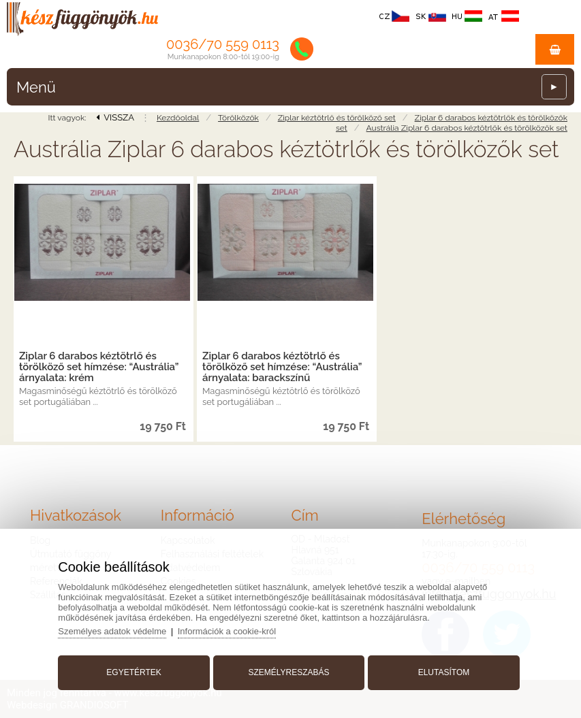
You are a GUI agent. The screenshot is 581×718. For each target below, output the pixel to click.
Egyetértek (133, 672)
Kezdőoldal (178, 118)
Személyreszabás (288, 672)
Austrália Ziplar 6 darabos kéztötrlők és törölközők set (466, 128)
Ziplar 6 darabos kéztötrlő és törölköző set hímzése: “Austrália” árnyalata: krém (98, 366)
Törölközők (238, 118)
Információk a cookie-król (227, 631)
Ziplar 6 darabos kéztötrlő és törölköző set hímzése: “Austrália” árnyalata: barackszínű (282, 366)
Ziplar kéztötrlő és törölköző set (337, 118)
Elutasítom (444, 672)
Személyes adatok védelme (112, 631)
